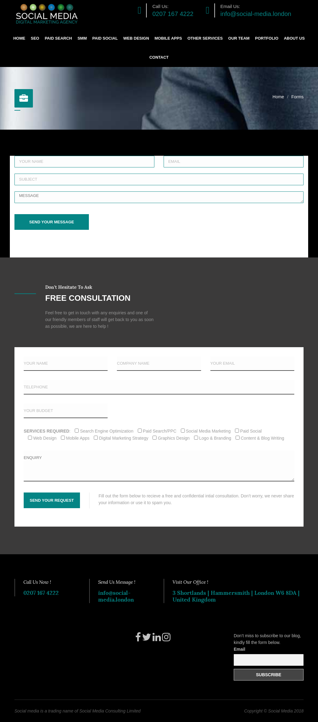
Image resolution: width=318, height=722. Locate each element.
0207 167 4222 (172, 13)
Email (239, 649)
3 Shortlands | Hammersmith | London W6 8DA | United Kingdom (236, 596)
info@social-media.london (256, 13)
